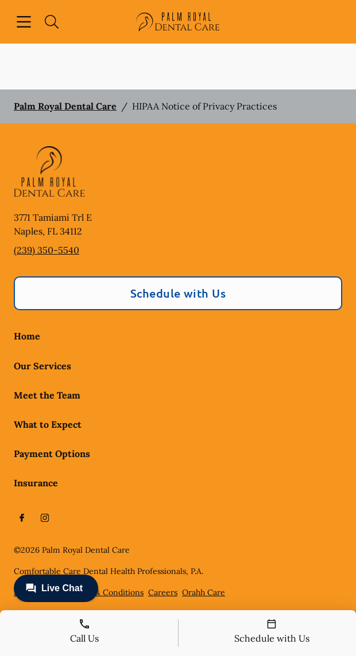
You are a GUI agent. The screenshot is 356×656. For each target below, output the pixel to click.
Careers (162, 592)
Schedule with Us (178, 293)
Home (27, 336)
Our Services (42, 366)
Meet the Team (47, 395)
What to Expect (48, 424)
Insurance (36, 483)
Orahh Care (203, 592)
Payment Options (52, 453)
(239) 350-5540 (46, 250)
